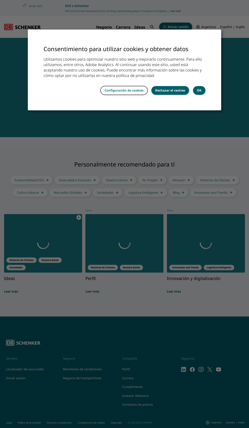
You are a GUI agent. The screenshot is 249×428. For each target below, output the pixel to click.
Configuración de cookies (124, 90)
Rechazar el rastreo (170, 90)
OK (199, 90)
